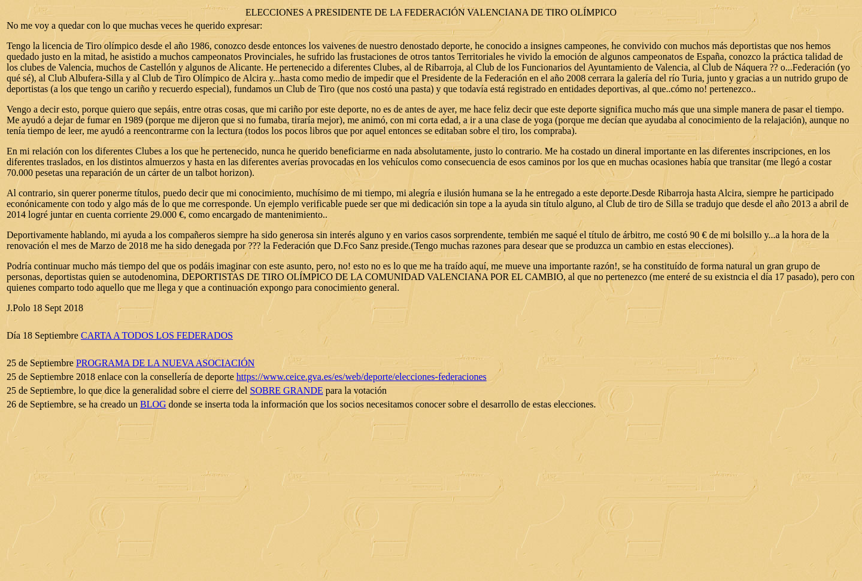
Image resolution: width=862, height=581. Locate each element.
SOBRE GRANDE (286, 390)
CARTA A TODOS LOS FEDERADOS (157, 335)
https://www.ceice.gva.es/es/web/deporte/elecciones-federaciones (361, 377)
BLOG (153, 404)
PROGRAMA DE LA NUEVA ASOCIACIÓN (165, 363)
